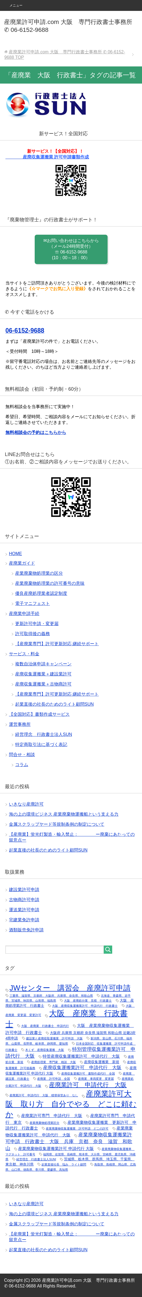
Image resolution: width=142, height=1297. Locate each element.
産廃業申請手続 (24, 613)
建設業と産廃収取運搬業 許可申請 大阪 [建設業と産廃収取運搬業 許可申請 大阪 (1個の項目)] (54, 1038)
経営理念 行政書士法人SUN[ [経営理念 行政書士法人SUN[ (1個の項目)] (36, 1159)
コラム (21, 764)
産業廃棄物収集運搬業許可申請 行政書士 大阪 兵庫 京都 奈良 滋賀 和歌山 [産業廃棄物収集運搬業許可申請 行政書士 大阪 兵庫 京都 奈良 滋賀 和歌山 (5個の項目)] (68, 1141)
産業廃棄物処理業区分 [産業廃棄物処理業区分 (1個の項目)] (44, 1122)
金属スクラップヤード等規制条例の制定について (56, 824)
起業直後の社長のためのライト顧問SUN (54, 704)
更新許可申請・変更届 (37, 623)
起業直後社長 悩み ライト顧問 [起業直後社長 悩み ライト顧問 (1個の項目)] (63, 1164)
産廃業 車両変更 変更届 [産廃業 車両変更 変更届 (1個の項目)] (96, 1078)
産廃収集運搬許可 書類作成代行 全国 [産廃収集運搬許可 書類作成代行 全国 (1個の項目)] (88, 1073)
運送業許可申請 (24, 909)
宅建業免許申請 (24, 919)
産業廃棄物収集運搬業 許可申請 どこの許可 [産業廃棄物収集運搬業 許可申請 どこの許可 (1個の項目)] (77, 1128)
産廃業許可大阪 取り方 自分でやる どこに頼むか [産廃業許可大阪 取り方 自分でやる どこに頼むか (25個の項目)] (71, 1104)
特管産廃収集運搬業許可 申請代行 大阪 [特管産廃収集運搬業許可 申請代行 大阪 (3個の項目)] (81, 1056)
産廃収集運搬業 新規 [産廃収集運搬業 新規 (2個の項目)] (101, 1062)
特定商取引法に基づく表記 (41, 744)
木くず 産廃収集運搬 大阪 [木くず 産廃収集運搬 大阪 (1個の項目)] (44, 1049)
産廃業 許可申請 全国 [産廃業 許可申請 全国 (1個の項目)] (53, 1078)
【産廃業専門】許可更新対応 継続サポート (57, 643)
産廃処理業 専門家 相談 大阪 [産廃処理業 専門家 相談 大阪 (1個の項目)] (53, 1062)
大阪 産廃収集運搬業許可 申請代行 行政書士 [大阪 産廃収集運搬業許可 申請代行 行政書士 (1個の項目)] (85, 1005)
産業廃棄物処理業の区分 (39, 573)
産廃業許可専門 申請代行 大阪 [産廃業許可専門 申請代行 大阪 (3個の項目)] (51, 1115)
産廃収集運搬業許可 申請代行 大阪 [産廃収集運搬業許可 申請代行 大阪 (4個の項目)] (82, 1067)
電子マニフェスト (32, 603)
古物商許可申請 (24, 899)
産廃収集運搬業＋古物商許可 (43, 684)
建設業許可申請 (24, 889)
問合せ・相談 (22, 754)
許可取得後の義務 (32, 633)
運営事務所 (20, 724)
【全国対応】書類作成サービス (39, 714)
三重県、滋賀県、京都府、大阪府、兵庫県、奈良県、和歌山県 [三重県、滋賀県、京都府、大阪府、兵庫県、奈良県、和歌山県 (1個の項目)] (51, 995)
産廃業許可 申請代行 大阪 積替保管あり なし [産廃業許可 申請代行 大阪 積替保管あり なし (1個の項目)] (43, 1095)
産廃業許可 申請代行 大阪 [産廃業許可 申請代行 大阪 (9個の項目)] (88, 1084)
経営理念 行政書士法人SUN (43, 734)
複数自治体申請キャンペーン (43, 664)
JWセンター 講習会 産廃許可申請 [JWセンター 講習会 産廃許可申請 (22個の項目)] (70, 988)
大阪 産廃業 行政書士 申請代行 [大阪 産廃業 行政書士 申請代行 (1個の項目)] (45, 1025)
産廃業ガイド (22, 563)
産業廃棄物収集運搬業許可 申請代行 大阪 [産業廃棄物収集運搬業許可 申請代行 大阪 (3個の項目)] (56, 1148)
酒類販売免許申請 (26, 930)
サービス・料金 (24, 653)
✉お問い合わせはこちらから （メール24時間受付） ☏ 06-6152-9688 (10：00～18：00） (71, 249)
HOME (15, 553)
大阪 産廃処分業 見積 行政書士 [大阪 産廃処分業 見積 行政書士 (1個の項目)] (88, 1000)
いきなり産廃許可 (26, 804)
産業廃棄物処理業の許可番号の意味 (50, 583)
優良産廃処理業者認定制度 (41, 593)
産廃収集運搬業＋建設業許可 (43, 674)
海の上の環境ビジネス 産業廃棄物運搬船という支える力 (63, 814)
